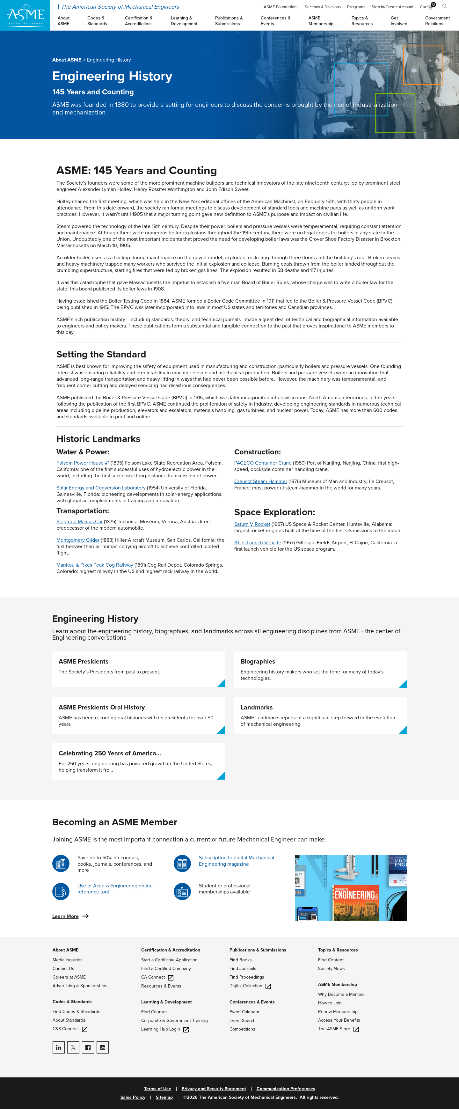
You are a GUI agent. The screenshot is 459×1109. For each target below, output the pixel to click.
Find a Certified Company (166, 968)
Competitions (242, 1029)
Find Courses (154, 1012)
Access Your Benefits (339, 1020)
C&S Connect (70, 1029)
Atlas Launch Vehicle (257, 543)
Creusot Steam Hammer (260, 481)
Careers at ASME (69, 977)
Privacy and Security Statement (214, 1089)
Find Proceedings (246, 977)
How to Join (330, 1003)
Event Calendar (244, 1012)
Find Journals (242, 968)
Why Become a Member (341, 994)
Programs (356, 7)
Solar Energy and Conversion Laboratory (101, 488)
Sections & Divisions (323, 7)
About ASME (66, 60)
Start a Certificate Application (169, 960)
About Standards (69, 1020)
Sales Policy (132, 1097)
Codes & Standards (72, 1001)
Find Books (240, 960)
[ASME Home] (25, 15)
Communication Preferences (286, 1089)
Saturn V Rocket (252, 524)
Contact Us (63, 968)
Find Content (331, 960)
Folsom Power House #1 (82, 463)
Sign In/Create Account (392, 7)
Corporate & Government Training (174, 1020)
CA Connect (157, 977)
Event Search (242, 1020)
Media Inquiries (68, 960)
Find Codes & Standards (76, 1011)
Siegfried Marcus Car (79, 521)
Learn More (65, 916)
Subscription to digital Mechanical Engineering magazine (236, 861)
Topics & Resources (338, 950)
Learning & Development (166, 1002)
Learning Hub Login (165, 1029)
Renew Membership (338, 1011)
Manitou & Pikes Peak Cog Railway (94, 565)
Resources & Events (161, 986)
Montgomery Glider (77, 540)
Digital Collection (250, 985)
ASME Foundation (280, 7)
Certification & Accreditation (170, 950)
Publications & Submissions (257, 950)
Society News (331, 968)
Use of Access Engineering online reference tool (115, 889)
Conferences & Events (252, 1002)
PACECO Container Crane (263, 463)
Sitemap (164, 1097)
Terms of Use (157, 1089)
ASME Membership (337, 984)
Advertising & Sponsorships (80, 985)
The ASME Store (338, 1029)
